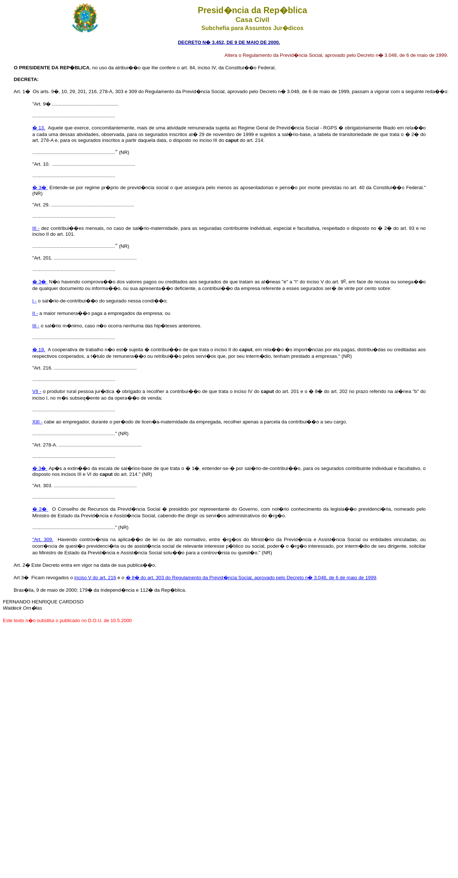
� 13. (38, 128)
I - (34, 301)
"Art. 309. (42, 539)
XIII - (37, 422)
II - (35, 313)
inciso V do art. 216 (95, 577)
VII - (36, 391)
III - (36, 228)
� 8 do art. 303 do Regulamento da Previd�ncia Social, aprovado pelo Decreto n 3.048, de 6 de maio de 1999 (251, 577)
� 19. (38, 349)
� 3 (40, 187)
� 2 (40, 509)
